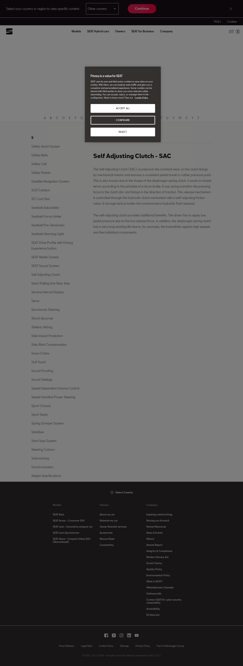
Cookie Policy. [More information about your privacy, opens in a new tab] (141, 97)
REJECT (123, 132)
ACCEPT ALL (123, 108)
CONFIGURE (122, 120)
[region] (123, 104)
